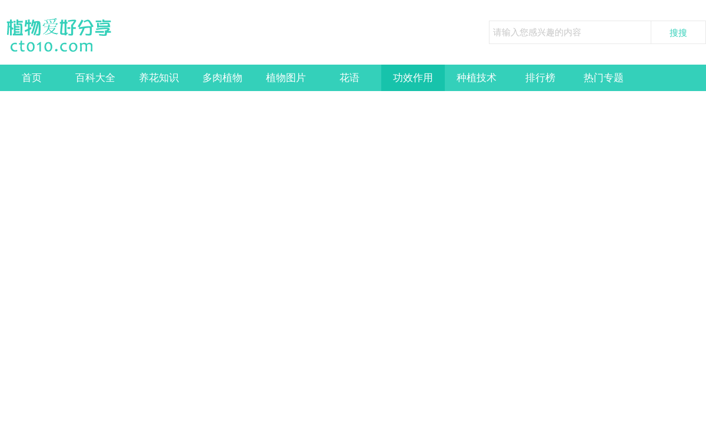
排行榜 (540, 77)
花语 (349, 77)
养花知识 (159, 77)
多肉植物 (222, 77)
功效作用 (413, 77)
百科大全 (95, 77)
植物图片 (286, 77)
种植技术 (477, 77)
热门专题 (604, 77)
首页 (32, 77)
